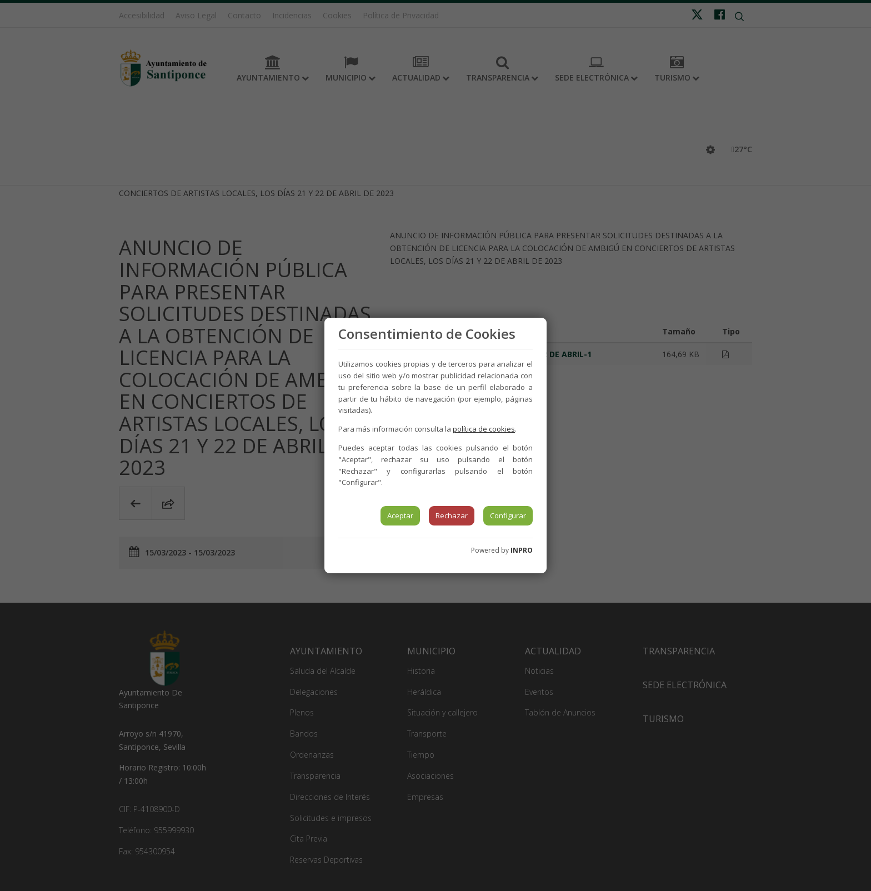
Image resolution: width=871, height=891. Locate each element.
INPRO (521, 550)
